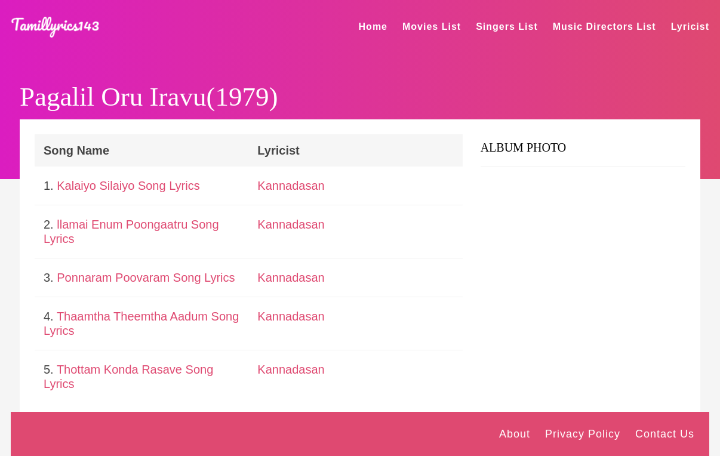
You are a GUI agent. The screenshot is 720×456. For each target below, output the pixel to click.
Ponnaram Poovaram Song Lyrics (146, 277)
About (514, 434)
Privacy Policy (582, 434)
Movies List (431, 26)
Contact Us (664, 434)
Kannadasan (290, 185)
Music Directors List (604, 26)
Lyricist (690, 26)
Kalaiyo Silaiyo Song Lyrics (128, 185)
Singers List (507, 26)
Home (373, 26)
